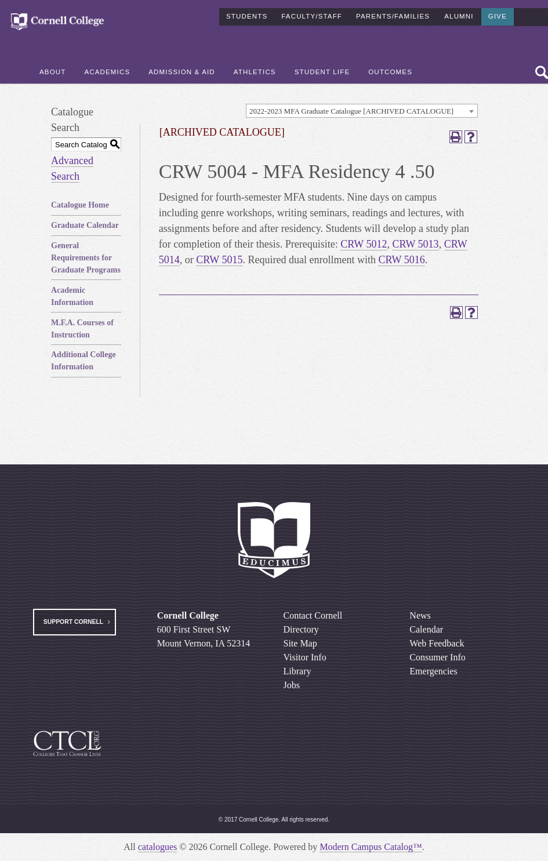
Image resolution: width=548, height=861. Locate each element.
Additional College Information (83, 360)
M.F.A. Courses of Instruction (82, 328)
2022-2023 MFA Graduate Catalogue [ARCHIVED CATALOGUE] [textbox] (351, 111)
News (419, 615)
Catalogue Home (80, 205)
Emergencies (433, 671)
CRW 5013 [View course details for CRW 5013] (415, 244)
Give (497, 13)
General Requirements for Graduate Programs (86, 257)
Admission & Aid (181, 70)
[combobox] (362, 111)
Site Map (300, 643)
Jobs (292, 685)
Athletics (255, 70)
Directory (301, 629)
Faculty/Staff (311, 13)
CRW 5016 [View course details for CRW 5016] (401, 260)
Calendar (426, 629)
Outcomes (390, 70)
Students (246, 13)
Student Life (322, 70)
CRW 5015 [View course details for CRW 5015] (219, 260)
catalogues (157, 847)
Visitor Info (305, 657)
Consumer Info (437, 657)
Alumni (458, 13)
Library (297, 671)
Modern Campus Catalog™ (371, 847)
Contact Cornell (313, 615)
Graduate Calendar (85, 225)
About (52, 70)
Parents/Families (393, 13)
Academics (107, 70)
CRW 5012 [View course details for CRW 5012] (363, 244)
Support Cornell (73, 622)
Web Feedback (436, 643)
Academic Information (72, 296)
